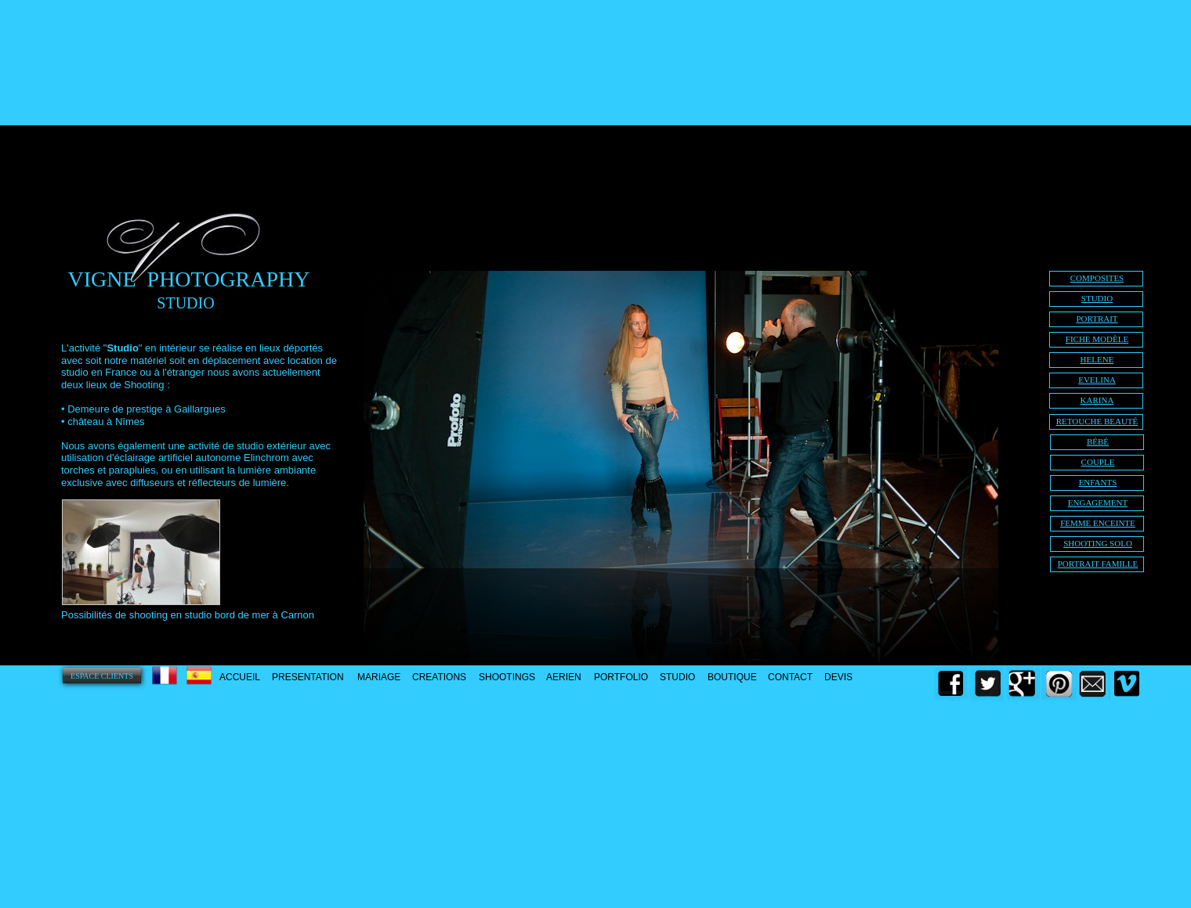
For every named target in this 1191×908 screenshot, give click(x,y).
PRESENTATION (308, 677)
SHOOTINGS (507, 677)
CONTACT (790, 677)
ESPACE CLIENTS (102, 676)
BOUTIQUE (732, 677)
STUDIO (677, 677)
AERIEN (563, 677)
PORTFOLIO (621, 677)
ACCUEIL (239, 677)
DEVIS (838, 677)
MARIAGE (378, 677)
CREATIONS (439, 677)
